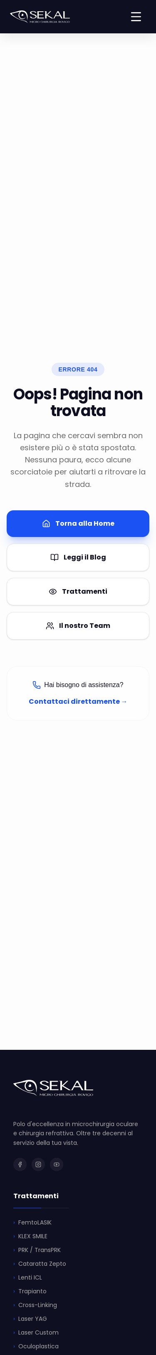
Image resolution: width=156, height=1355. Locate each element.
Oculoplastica (36, 1346)
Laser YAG (30, 1319)
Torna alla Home (78, 523)
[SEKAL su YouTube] (56, 1164)
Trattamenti (78, 591)
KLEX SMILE (30, 1236)
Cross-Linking (35, 1305)
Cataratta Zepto (39, 1264)
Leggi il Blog (78, 557)
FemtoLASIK (32, 1222)
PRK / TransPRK (37, 1250)
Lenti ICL (27, 1277)
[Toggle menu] (136, 17)
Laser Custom (36, 1332)
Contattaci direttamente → (78, 701)
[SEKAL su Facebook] (20, 1164)
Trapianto (30, 1291)
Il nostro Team (78, 625)
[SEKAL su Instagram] (38, 1164)
